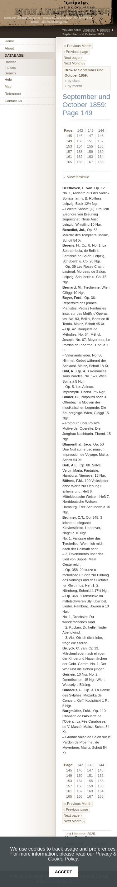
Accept (63, 872)
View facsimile (78, 177)
